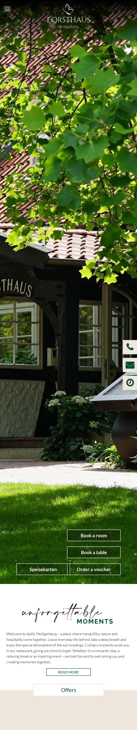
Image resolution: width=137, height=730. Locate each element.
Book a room (94, 535)
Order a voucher (94, 569)
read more (68, 672)
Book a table (94, 552)
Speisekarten (43, 569)
